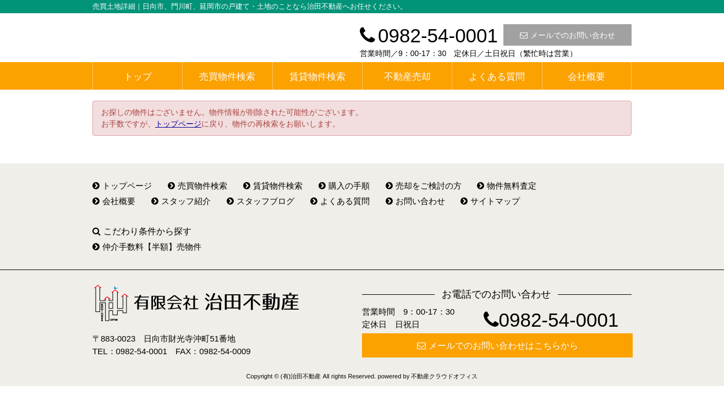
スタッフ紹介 (181, 201)
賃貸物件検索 (317, 77)
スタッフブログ (260, 201)
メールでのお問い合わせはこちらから (497, 345)
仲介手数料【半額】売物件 (146, 246)
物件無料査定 (506, 185)
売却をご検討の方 (424, 185)
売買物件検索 (227, 77)
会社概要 (586, 77)
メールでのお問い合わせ (567, 35)
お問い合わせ (415, 201)
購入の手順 (344, 185)
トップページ (178, 123)
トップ (138, 77)
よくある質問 (497, 77)
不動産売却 (407, 77)
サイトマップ (490, 201)
